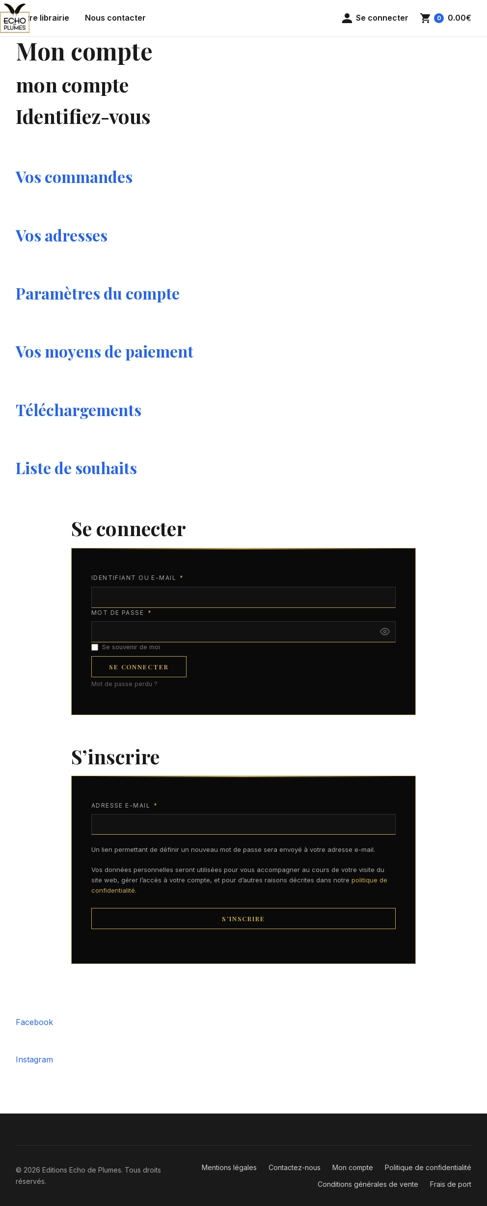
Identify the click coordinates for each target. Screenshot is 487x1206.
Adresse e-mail (124, 806)
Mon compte (352, 1167)
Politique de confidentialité (428, 1167)
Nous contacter (115, 18)
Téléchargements (78, 409)
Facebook (34, 1022)
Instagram (34, 1059)
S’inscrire (243, 918)
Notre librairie (42, 18)
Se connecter (139, 667)
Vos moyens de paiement (104, 351)
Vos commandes (74, 176)
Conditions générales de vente (368, 1184)
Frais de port (450, 1184)
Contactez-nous (295, 1167)
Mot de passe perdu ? (124, 684)
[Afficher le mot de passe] (385, 631)
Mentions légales (229, 1167)
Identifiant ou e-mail (137, 578)
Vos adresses (62, 234)
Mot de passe (121, 613)
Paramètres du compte (98, 292)
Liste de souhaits (76, 467)
